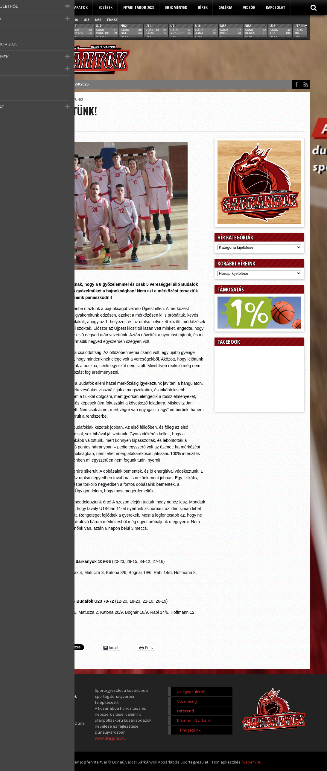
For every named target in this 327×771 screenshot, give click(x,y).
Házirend (185, 711)
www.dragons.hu (110, 738)
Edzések (105, 7)
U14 (63, 20)
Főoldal (30, 99)
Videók (249, 7)
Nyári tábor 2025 (138, 7)
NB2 (98, 20)
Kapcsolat (275, 7)
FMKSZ (112, 20)
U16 (75, 20)
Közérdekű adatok (194, 720)
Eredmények (176, 7)
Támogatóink (189, 730)
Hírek (203, 7)
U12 (52, 20)
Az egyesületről (44, 7)
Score (45, 99)
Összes (27, 20)
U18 (86, 20)
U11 (40, 20)
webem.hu (251, 762)
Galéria (225, 7)
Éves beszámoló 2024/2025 (64, 84)
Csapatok (79, 7)
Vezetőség (187, 701)
